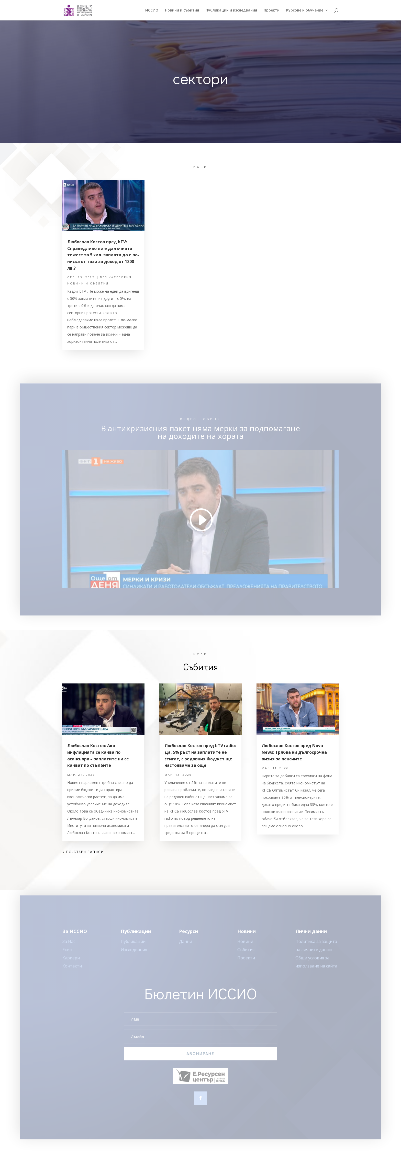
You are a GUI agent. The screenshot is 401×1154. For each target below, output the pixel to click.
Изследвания (134, 953)
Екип (67, 953)
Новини (245, 945)
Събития (245, 953)
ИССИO (151, 10)
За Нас (68, 945)
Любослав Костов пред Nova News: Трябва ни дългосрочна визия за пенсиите (294, 752)
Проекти (272, 10)
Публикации (133, 945)
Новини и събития (182, 10)
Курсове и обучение (304, 10)
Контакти (72, 970)
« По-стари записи (83, 851)
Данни (185, 945)
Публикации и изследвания (231, 10)
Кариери (71, 961)
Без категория (116, 277)
